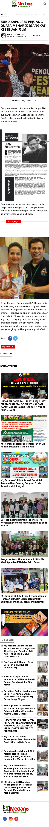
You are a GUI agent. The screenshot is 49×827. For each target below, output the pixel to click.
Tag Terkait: (7, 346)
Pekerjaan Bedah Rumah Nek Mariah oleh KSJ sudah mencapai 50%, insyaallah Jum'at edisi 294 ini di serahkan (20, 755)
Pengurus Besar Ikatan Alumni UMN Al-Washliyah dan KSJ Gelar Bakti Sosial (22, 561)
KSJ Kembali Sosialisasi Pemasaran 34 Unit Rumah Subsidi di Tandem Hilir (24, 445)
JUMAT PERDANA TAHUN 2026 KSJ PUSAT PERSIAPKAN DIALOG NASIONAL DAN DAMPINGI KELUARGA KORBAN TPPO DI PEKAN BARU (23, 405)
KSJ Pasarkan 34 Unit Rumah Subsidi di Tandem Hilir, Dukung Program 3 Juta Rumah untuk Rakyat (21, 483)
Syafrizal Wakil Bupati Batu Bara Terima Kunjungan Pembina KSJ (18, 665)
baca (36, 35)
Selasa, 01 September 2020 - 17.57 (19, 37)
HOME (3, 15)
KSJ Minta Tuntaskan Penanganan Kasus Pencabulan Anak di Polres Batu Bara (20, 739)
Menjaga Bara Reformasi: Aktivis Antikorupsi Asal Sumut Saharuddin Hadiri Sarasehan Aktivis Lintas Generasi (20, 709)
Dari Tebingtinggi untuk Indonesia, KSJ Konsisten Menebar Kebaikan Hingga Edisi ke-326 (24, 522)
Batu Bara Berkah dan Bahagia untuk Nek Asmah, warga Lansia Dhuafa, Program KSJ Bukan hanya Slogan (20, 695)
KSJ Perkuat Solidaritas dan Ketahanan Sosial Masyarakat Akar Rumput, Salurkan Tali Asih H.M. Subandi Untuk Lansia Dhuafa (19, 651)
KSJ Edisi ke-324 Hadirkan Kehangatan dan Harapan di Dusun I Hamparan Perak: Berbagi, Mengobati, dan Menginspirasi (24, 598)
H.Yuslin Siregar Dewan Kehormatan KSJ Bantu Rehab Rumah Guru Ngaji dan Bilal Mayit (19, 680)
